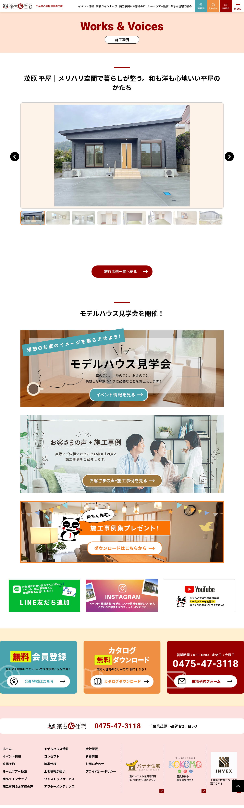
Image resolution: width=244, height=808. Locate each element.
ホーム (7, 749)
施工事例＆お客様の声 (132, 6)
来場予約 (9, 764)
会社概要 (92, 749)
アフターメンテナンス (59, 787)
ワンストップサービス (59, 779)
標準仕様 (50, 764)
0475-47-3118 (121, 726)
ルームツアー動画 (158, 6)
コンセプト (51, 757)
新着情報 (92, 757)
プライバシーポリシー (101, 772)
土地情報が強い (54, 772)
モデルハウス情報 (56, 749)
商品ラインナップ (106, 6)
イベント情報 (86, 6)
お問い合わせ (95, 764)
